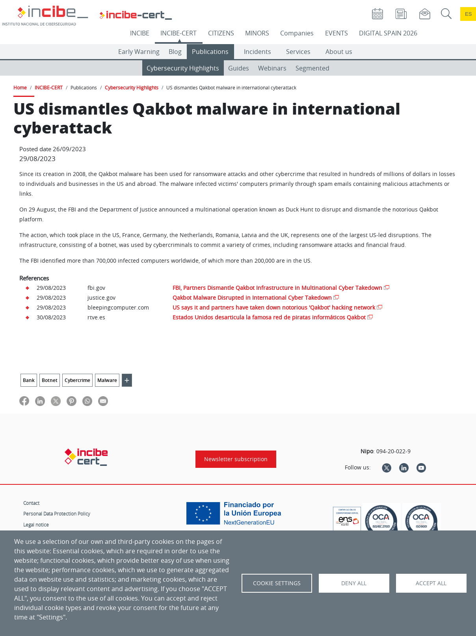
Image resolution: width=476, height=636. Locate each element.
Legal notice (36, 524)
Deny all (353, 583)
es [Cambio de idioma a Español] (468, 14)
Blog (175, 51)
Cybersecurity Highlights (183, 68)
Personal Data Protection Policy (56, 513)
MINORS (257, 33)
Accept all (431, 583)
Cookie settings (277, 583)
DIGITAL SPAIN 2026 (388, 33)
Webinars (272, 68)
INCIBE (139, 33)
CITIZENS (221, 33)
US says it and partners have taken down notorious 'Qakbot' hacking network (274, 307)
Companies (297, 33)
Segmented (312, 68)
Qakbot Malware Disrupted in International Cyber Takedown (252, 297)
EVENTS (336, 33)
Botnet (50, 380)
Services (298, 51)
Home (20, 87)
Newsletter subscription (236, 459)
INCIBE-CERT (178, 33)
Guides (238, 68)
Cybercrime (77, 380)
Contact (31, 503)
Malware (107, 380)
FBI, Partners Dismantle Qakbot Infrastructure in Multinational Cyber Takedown (277, 287)
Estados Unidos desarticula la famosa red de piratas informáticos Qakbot (269, 317)
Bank (29, 380)
